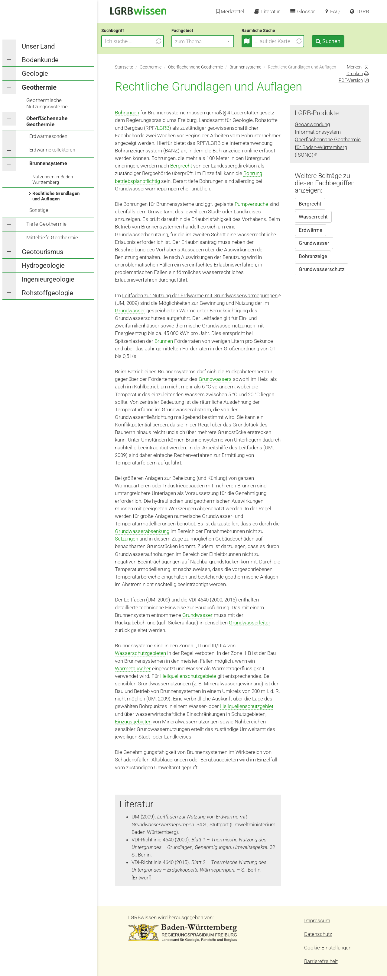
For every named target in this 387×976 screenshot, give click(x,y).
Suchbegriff (126, 30)
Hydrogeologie (43, 265)
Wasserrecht (313, 217)
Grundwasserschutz (321, 269)
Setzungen (126, 539)
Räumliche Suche (272, 30)
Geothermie (39, 87)
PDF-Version (351, 80)
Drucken (354, 73)
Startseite (124, 67)
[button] (216, 41)
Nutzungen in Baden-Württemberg (53, 179)
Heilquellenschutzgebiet (246, 706)
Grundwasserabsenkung (142, 531)
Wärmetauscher (133, 668)
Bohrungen (127, 113)
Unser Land (38, 46)
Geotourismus (42, 252)
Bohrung (252, 173)
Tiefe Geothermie (46, 224)
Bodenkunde (40, 60)
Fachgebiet (196, 30)
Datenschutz (318, 934)
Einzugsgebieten (133, 722)
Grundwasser (130, 311)
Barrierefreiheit (321, 961)
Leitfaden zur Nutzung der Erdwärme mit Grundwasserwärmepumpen (201, 295)
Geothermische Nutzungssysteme (47, 103)
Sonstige (38, 210)
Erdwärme (310, 230)
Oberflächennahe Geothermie (46, 121)
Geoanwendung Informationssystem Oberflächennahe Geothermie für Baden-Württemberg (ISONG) (328, 139)
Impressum (317, 920)
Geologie (35, 73)
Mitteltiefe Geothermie (52, 237)
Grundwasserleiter (249, 623)
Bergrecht (181, 166)
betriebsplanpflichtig (137, 181)
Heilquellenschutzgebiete (188, 676)
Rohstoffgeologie (47, 293)
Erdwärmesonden (48, 136)
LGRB (163, 128)
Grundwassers (215, 379)
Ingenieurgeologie (48, 279)
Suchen (345, 41)
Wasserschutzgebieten (140, 653)
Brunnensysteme (48, 163)
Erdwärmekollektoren (52, 150)
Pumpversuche (251, 204)
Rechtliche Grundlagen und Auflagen (56, 196)
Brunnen (163, 341)
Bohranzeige (313, 256)
